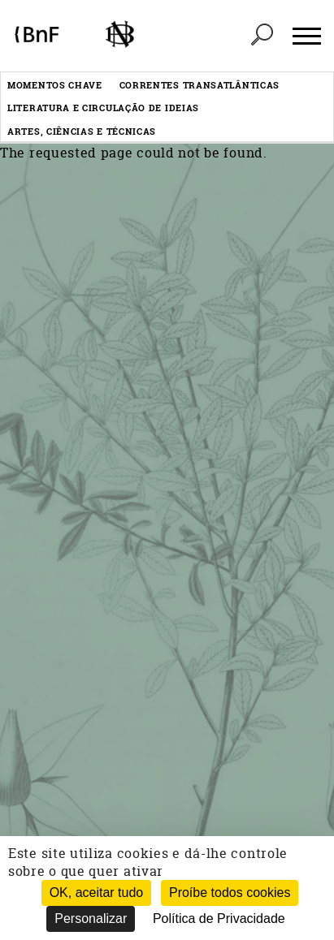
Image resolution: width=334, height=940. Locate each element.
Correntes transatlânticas (199, 85)
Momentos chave (54, 85)
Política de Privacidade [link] (219, 918)
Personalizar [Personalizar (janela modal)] (90, 918)
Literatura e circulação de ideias (103, 107)
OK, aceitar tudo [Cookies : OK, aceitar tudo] (97, 892)
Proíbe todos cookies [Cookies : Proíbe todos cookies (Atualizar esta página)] (229, 892)
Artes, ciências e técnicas (81, 131)
